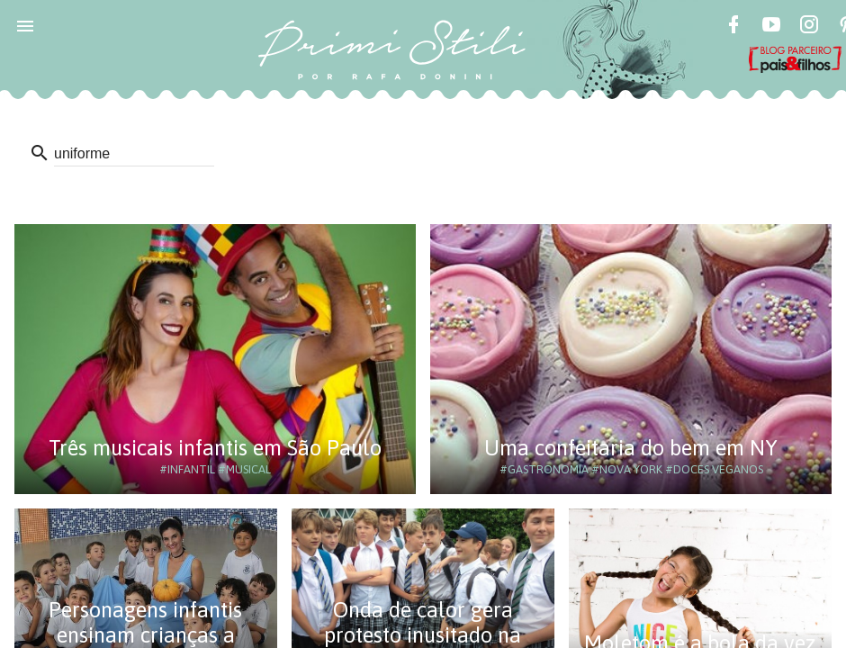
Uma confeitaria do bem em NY (631, 448)
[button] (25, 25)
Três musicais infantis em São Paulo (215, 448)
